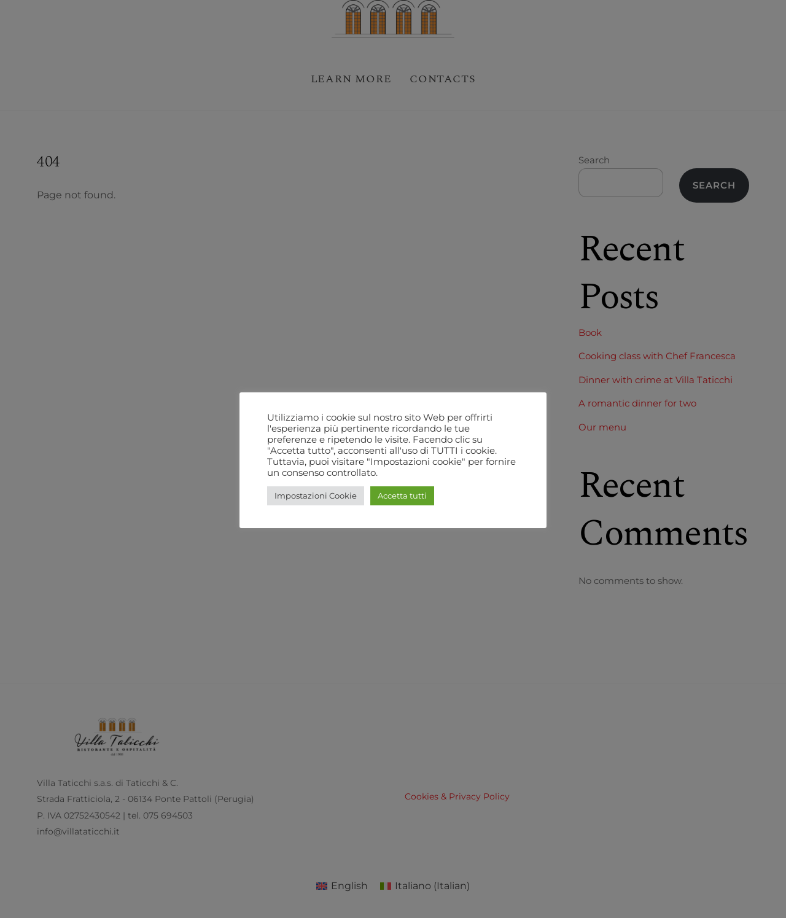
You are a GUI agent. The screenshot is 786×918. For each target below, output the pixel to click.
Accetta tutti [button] (402, 495)
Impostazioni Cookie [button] (315, 495)
